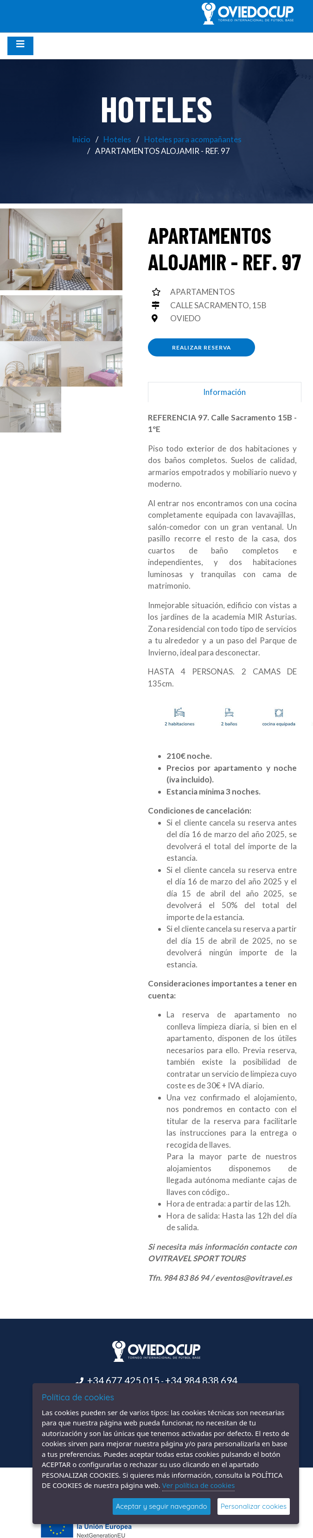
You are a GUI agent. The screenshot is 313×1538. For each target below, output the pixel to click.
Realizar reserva (201, 347)
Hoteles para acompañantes (193, 139)
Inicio (81, 139)
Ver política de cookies (198, 1485)
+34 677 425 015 (123, 1380)
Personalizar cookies (254, 1506)
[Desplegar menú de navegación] (20, 46)
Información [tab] (224, 392)
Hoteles (117, 139)
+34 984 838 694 (201, 1380)
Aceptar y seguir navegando (161, 1506)
